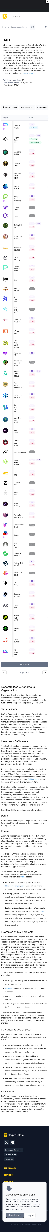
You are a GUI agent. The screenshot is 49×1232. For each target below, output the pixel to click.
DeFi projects (33, 779)
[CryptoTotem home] (4, 16)
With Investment (27, 107)
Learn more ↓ (29, 73)
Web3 (22, 877)
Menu (45, 17)
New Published (9, 107)
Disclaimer (9, 1159)
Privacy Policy (10, 1155)
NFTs (43, 911)
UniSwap (8, 988)
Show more (24, 664)
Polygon (17, 886)
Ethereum (9, 886)
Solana (24, 886)
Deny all (30, 1215)
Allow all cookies (15, 1215)
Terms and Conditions (13, 1150)
